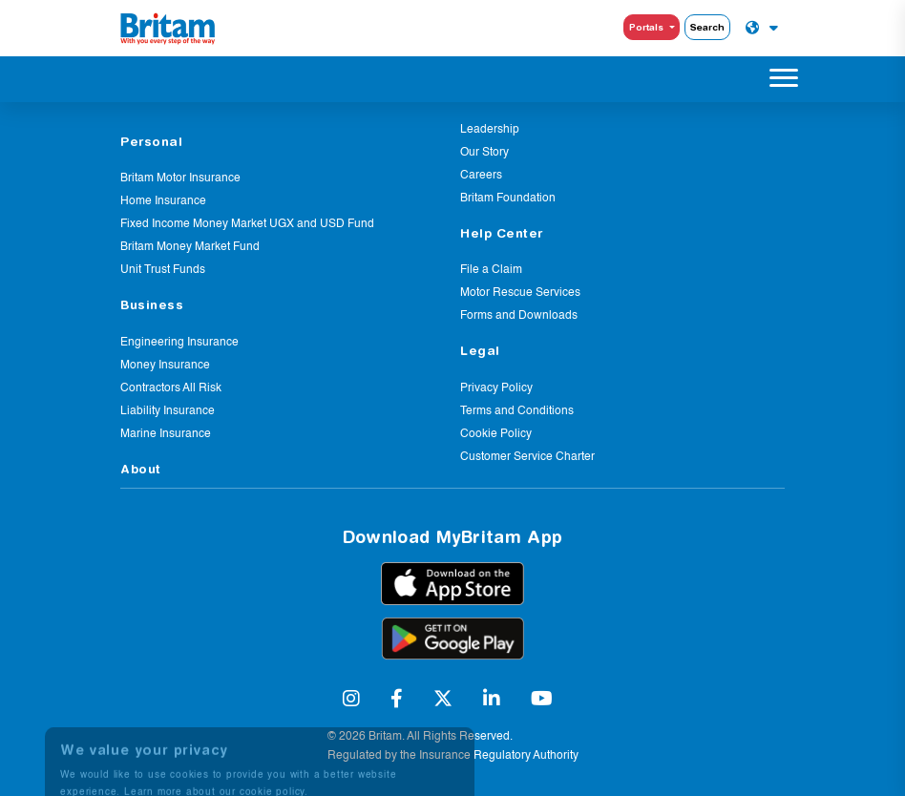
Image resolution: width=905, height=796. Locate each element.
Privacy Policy (496, 388)
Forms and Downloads (519, 316)
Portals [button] (647, 26)
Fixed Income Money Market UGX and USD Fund (247, 224)
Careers (481, 175)
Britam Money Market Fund (190, 247)
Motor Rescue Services (520, 293)
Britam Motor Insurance (180, 178)
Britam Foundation (508, 198)
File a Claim (491, 270)
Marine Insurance (165, 434)
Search (707, 26)
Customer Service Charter (527, 457)
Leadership (489, 130)
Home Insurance (163, 201)
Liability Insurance (167, 411)
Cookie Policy (496, 434)
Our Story (484, 152)
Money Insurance (165, 365)
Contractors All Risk (170, 388)
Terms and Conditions (517, 411)
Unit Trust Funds (162, 270)
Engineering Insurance (179, 342)
